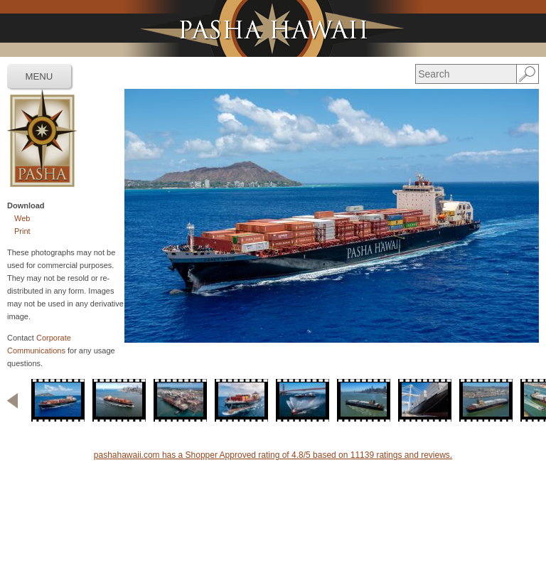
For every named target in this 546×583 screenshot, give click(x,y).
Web (22, 218)
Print (22, 231)
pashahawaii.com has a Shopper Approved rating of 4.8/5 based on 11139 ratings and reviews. (273, 455)
